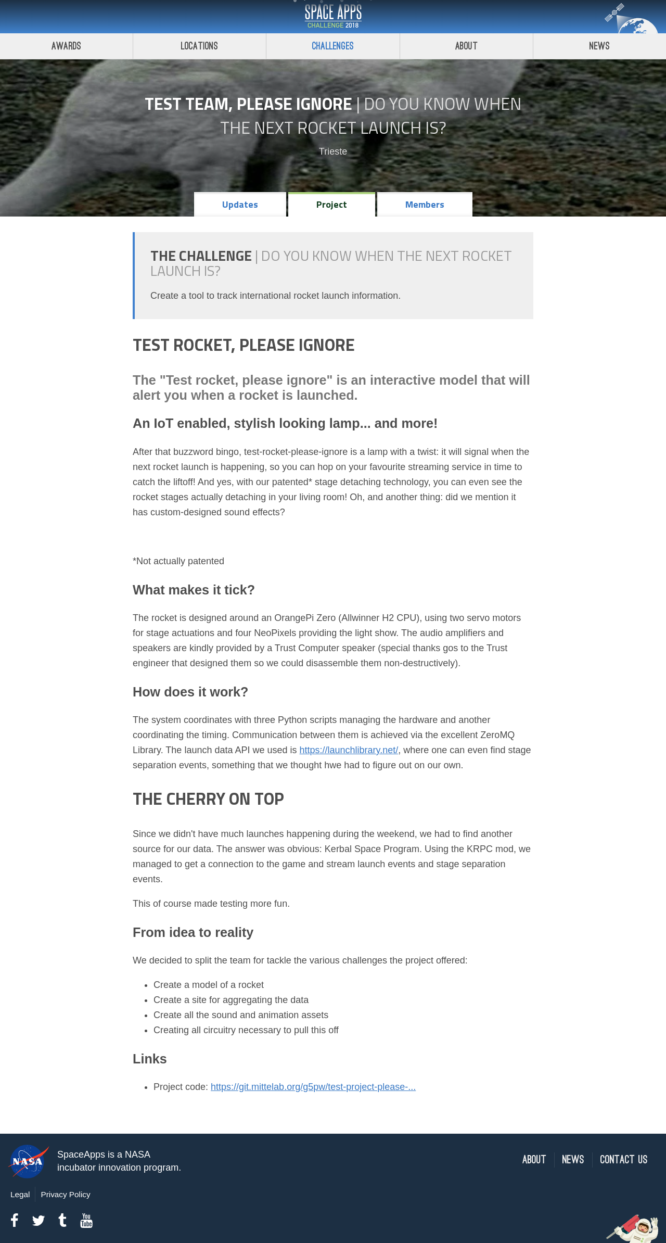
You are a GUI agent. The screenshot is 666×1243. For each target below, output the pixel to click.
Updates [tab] (240, 204)
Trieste (333, 151)
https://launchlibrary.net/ (349, 750)
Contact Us (624, 1160)
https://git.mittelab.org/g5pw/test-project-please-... (313, 1087)
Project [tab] (331, 204)
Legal (20, 1194)
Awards (66, 46)
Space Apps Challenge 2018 (333, 16)
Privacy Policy (65, 1194)
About (466, 46)
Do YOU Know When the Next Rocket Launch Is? (371, 116)
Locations (200, 46)
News (573, 1160)
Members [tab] (424, 204)
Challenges (333, 46)
